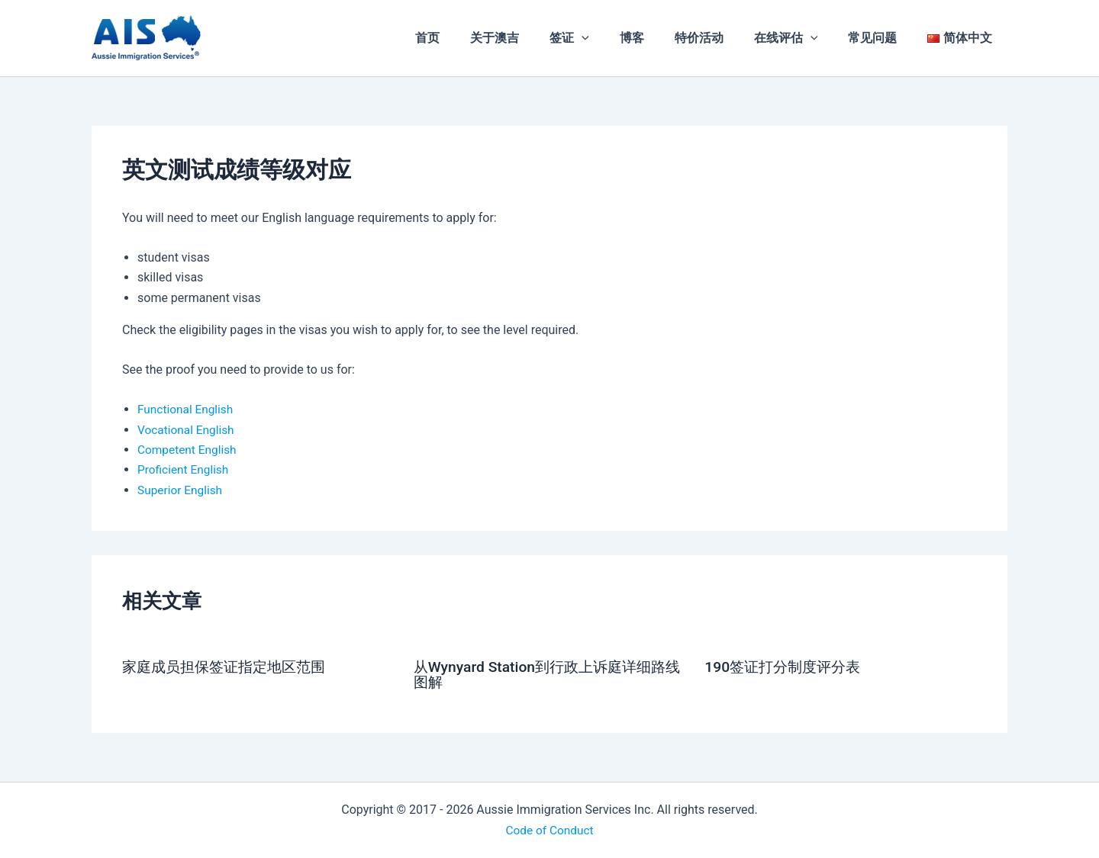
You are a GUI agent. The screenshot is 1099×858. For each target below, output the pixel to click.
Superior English (181, 490)
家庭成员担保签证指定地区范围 (229, 666)
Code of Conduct (549, 829)
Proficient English (184, 469)
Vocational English (187, 430)
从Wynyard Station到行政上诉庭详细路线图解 (546, 674)
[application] (615, 38)
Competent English (188, 449)
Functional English (187, 409)
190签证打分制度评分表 (786, 666)
